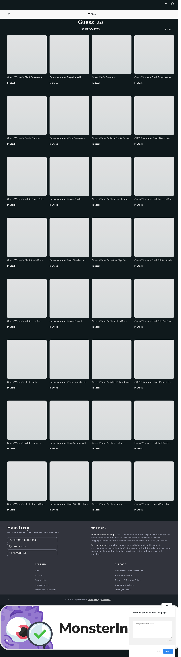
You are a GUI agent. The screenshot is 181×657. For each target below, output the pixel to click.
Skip (159, 651)
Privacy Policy (42, 592)
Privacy (96, 607)
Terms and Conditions (46, 597)
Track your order (123, 597)
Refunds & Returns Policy (128, 587)
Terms (90, 607)
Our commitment (99, 552)
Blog (37, 578)
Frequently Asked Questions (129, 578)
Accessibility (106, 607)
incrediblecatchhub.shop (103, 542)
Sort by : (168, 37)
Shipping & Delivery (124, 592)
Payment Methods (124, 583)
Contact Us (40, 587)
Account (39, 583)
